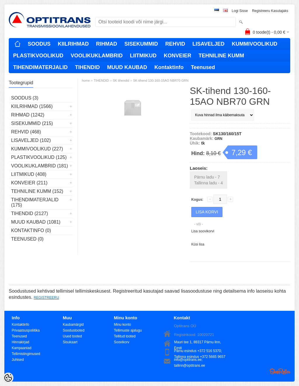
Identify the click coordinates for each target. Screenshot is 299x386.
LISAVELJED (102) (31, 140)
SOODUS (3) (24, 97)
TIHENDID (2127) (29, 213)
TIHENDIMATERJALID (40, 67)
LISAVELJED (208, 44)
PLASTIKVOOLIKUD (38, 56)
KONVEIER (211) (29, 182)
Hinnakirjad (20, 342)
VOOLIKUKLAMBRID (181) (39, 165)
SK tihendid (121, 80)
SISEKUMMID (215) (32, 123)
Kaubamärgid (73, 324)
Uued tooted (72, 336)
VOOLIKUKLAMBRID (97, 56)
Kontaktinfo (169, 67)
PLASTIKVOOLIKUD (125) (39, 157)
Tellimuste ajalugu (128, 330)
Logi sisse (240, 11)
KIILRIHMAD (73, 44)
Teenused (203, 67)
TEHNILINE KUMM (221, 56)
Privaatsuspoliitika (26, 330)
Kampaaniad (21, 348)
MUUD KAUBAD (127, 67)
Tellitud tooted (124, 336)
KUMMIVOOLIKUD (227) (37, 148)
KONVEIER (177, 56)
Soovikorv (121, 342)
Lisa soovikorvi (202, 231)
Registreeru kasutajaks (270, 11)
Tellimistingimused (26, 354)
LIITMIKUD (143, 56)
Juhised (18, 360)
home (86, 80)
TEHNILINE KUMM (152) (37, 191)
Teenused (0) (27, 238)
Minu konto (122, 324)
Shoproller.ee (280, 371)
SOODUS (39, 44)
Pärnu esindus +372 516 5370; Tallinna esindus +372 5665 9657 (199, 351)
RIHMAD (106, 44)
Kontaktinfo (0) (31, 230)
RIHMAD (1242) (27, 114)
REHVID (175, 44)
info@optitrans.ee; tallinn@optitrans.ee (189, 360)
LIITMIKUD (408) (28, 174)
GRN (218, 139)
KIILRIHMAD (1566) (32, 106)
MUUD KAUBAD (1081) (35, 221)
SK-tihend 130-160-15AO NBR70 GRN (161, 80)
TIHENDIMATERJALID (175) (34, 202)
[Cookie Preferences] (8, 378)
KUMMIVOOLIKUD (254, 44)
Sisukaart (70, 342)
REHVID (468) (26, 131)
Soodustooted (73, 330)
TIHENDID (87, 67)
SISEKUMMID (141, 44)
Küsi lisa (197, 244)
